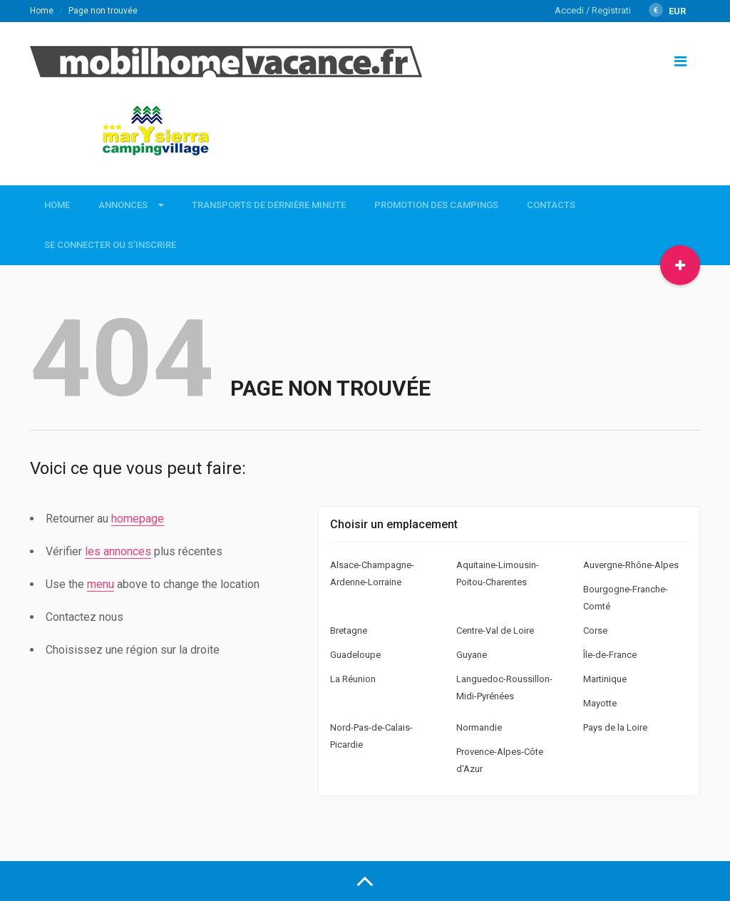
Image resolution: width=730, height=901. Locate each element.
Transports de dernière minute (269, 205)
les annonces (118, 551)
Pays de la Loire (615, 727)
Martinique (605, 679)
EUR (667, 11)
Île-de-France (610, 654)
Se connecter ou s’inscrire (110, 245)
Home (41, 11)
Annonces (123, 205)
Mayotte (600, 703)
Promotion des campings (436, 205)
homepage (137, 518)
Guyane (471, 654)
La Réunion (353, 679)
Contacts (551, 205)
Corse (595, 630)
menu (100, 584)
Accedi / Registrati (593, 10)
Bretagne (348, 630)
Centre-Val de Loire (495, 630)
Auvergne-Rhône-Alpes (631, 565)
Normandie (479, 727)
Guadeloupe (355, 654)
